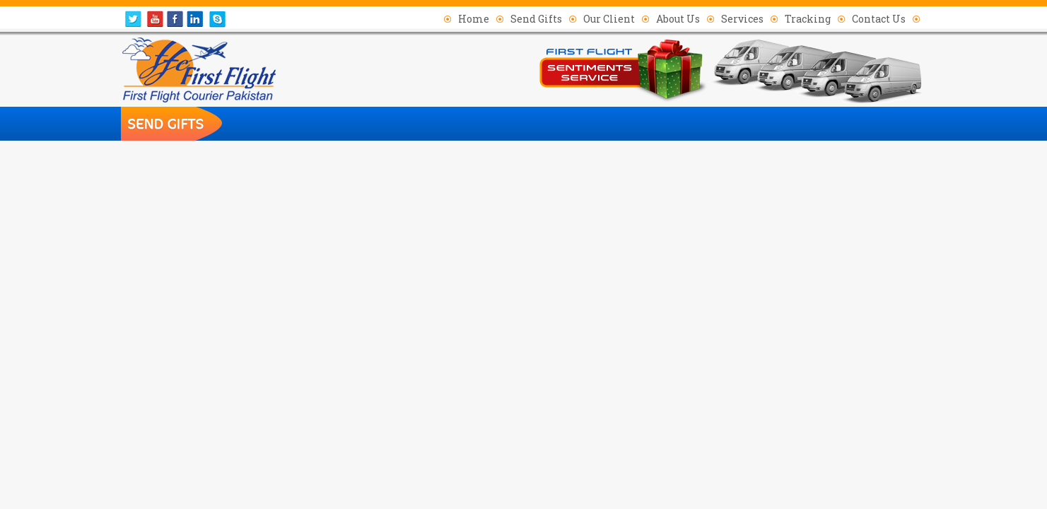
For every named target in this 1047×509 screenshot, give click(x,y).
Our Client (609, 18)
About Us (678, 18)
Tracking (808, 18)
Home (473, 18)
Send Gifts (536, 18)
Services (742, 18)
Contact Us (879, 18)
